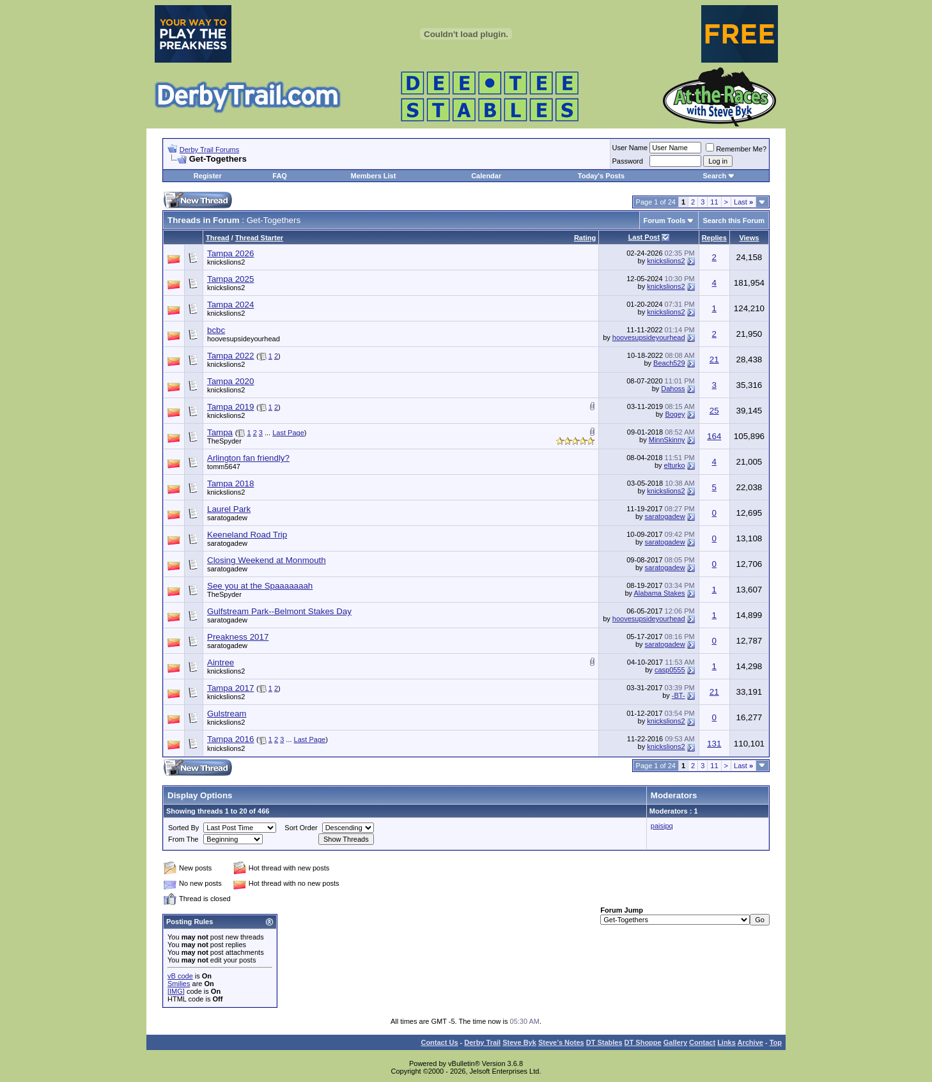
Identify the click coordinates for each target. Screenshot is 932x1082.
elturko (674, 465)
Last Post (644, 237)
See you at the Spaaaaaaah (260, 586)
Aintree (220, 662)
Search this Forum (734, 220)
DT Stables (604, 1042)
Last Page (288, 433)
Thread (217, 238)
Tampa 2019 (230, 407)
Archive (750, 1042)
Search (714, 176)
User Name (630, 147)
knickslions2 (226, 262)
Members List (373, 176)
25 (714, 410)
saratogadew (227, 518)
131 (714, 743)
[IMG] (176, 991)
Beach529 (669, 363)
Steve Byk (519, 1042)
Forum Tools (665, 220)
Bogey (675, 414)
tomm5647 (223, 466)
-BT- (678, 695)
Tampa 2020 (230, 381)
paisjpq (662, 826)
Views (749, 238)
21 (714, 359)
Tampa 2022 (230, 355)
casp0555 (670, 670)
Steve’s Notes (561, 1042)
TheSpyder (224, 441)
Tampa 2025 (230, 279)
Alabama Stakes (659, 593)
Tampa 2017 (230, 688)
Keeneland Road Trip (247, 534)
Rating (585, 238)
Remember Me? (736, 149)
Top (776, 1042)
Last (743, 202)
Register (208, 176)
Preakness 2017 (237, 637)
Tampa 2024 (230, 304)
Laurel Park (229, 509)
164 (714, 436)
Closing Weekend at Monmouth (266, 560)
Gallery (675, 1042)
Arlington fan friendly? (248, 458)
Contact (702, 1042)
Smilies (178, 983)
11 (714, 202)
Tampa (220, 432)
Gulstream (226, 713)
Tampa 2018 (230, 483)
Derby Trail (482, 1042)
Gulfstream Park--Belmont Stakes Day (279, 611)
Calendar (486, 176)
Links (726, 1042)
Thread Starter (259, 238)
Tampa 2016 (230, 739)
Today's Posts (601, 176)
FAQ (279, 176)
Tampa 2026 (230, 253)
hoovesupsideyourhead (243, 339)
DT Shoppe (643, 1042)
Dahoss (673, 388)
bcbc (216, 330)
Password (627, 161)
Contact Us (439, 1042)
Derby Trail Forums (210, 149)
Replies (714, 238)
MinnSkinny (667, 440)
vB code (180, 976)
